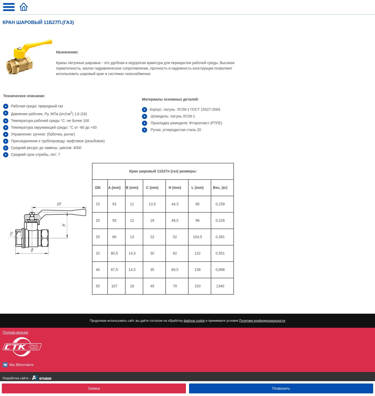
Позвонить (281, 388)
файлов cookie (194, 321)
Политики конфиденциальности (262, 321)
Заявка (94, 388)
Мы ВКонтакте (21, 365)
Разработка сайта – (17, 378)
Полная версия (15, 332)
